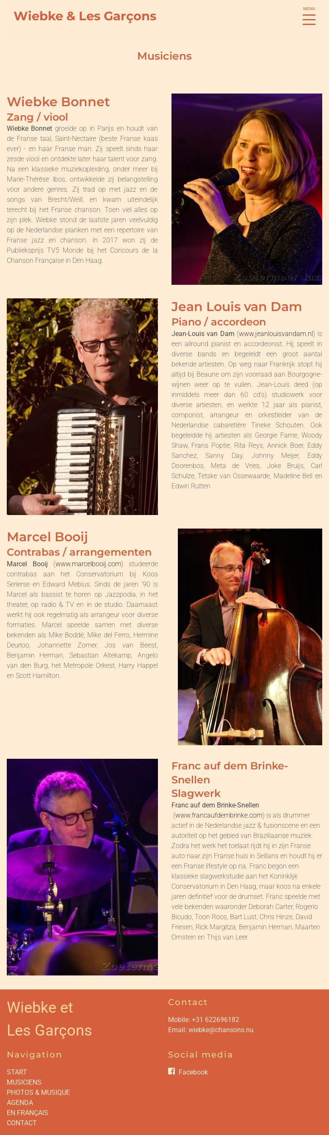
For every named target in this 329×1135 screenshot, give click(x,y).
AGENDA (20, 1103)
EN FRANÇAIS (27, 1113)
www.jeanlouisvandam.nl (276, 334)
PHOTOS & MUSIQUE (38, 1092)
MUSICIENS (24, 1082)
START (17, 1072)
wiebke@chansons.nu (221, 1030)
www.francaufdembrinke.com (219, 815)
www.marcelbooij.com (88, 564)
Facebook (193, 1072)
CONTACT (22, 1123)
